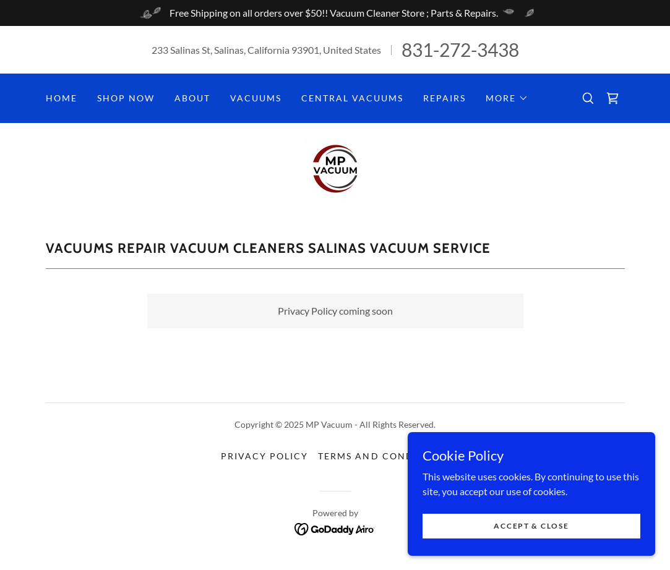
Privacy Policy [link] (264, 456)
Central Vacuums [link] (352, 98)
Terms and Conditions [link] (383, 456)
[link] (612, 98)
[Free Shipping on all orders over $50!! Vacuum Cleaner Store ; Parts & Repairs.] (335, 13)
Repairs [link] (444, 98)
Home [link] (61, 98)
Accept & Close (531, 525)
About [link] (192, 98)
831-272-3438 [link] (460, 49)
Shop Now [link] (126, 98)
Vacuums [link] (255, 98)
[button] (507, 98)
